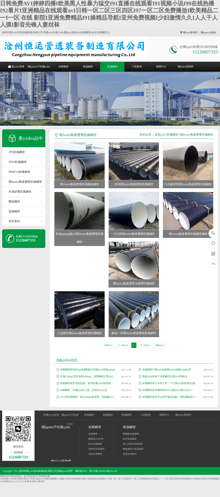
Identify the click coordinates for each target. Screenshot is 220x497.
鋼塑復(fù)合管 (96, 438)
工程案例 (137, 66)
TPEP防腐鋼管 (17, 161)
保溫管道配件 (130, 454)
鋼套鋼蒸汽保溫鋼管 (133, 449)
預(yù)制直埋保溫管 (133, 444)
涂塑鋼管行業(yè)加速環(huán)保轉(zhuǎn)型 (166, 369)
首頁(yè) (160, 134)
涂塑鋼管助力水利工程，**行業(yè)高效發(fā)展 (168, 383)
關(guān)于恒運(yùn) (39, 66)
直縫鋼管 (14, 211)
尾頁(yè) (159, 345)
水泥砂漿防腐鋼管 (19, 191)
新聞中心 (161, 66)
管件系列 (14, 221)
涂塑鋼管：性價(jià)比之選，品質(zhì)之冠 (83, 390)
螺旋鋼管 (14, 201)
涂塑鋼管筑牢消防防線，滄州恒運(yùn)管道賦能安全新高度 (88, 383)
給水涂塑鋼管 (95, 444)
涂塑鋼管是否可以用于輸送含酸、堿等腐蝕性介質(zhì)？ (170, 397)
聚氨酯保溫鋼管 (131, 433)
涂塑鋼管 (63, 66)
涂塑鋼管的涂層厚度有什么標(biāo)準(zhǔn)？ (167, 390)
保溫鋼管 (88, 66)
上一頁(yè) (123, 345)
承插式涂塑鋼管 (96, 449)
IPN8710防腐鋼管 (19, 171)
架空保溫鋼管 (130, 438)
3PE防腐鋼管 (16, 152)
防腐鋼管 (112, 66)
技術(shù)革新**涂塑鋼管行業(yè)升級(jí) (164, 376)
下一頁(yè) (145, 345)
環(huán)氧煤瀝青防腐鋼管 (25, 181)
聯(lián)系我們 (190, 32)
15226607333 (213, 233)
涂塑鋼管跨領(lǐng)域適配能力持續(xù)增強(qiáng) (87, 369)
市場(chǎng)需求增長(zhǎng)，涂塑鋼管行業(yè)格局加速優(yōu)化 (88, 376)
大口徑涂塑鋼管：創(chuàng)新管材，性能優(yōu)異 (88, 397)
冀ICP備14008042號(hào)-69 (103, 471)
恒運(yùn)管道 (16, 66)
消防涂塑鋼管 (95, 454)
